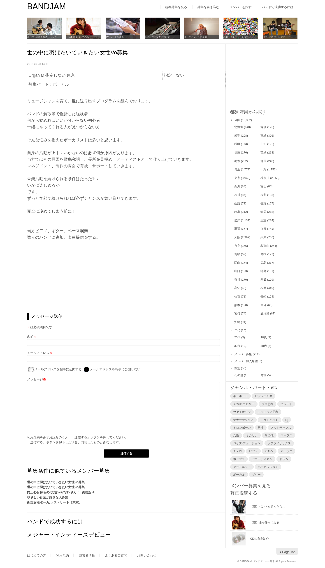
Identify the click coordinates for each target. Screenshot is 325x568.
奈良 (237, 245)
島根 (263, 254)
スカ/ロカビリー (244, 404)
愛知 (237, 220)
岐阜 (237, 211)
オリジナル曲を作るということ (43, 37)
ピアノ (253, 451)
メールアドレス (38, 353)
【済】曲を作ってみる (77, 37)
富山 (263, 186)
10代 (263, 337)
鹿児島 (264, 313)
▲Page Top (287, 552)
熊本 (237, 305)
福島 (237, 152)
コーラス (286, 435)
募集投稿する (243, 492)
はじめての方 (36, 555)
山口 (237, 271)
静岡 (263, 211)
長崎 (263, 296)
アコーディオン (262, 459)
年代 (237, 330)
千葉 (263, 169)
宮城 (263, 135)
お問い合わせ (146, 555)
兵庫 (263, 237)
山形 (263, 144)
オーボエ (286, 451)
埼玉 (237, 169)
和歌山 (264, 245)
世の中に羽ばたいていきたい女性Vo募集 (56, 482)
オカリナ (252, 435)
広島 (263, 262)
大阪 (237, 237)
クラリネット (242, 467)
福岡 (263, 288)
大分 (263, 305)
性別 (237, 368)
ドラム (283, 459)
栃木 (237, 161)
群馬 (263, 161)
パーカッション (268, 467)
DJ (286, 420)
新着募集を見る (176, 7)
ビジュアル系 (263, 396)
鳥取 (237, 254)
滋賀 (237, 228)
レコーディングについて (157, 37)
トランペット (269, 420)
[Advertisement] (126, 276)
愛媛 (263, 279)
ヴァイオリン (242, 412)
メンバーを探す (241, 7)
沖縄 (237, 322)
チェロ (237, 451)
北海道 (238, 127)
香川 (237, 279)
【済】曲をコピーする (274, 37)
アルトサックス (281, 428)
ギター (256, 474)
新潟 (237, 186)
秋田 (237, 144)
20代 (237, 337)
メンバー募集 (243, 354)
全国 (237, 120)
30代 (237, 346)
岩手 (237, 135)
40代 (263, 346)
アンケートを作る (115, 37)
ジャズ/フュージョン (246, 443)
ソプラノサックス (279, 443)
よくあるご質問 (116, 555)
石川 (237, 195)
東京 (237, 178)
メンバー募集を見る (250, 485)
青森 (263, 127)
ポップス (239, 459)
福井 (263, 195)
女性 (236, 435)
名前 (30, 337)
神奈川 (264, 178)
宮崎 (237, 313)
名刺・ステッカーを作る (235, 37)
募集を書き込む (208, 7)
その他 (238, 375)
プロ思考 (267, 404)
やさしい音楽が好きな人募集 (47, 497)
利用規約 (33, 437)
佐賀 (237, 296)
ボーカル (239, 474)
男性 (263, 375)
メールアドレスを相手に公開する (58, 369)
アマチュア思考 (268, 412)
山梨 (237, 203)
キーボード (240, 396)
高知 (237, 288)
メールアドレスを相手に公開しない (115, 369)
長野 (263, 203)
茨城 (263, 152)
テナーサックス (243, 420)
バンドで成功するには (277, 7)
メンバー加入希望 (246, 361)
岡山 (237, 262)
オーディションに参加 (195, 37)
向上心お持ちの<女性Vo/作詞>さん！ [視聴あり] (61, 492)
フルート (286, 404)
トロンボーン (242, 428)
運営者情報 (87, 555)
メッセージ (35, 379)
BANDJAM (46, 6)
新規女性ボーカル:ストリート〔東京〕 (54, 502)
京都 (263, 228)
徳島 (263, 271)
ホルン (269, 451)
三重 (263, 220)
